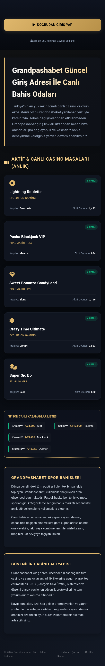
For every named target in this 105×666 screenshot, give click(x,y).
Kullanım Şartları (70, 652)
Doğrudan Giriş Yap (52, 25)
